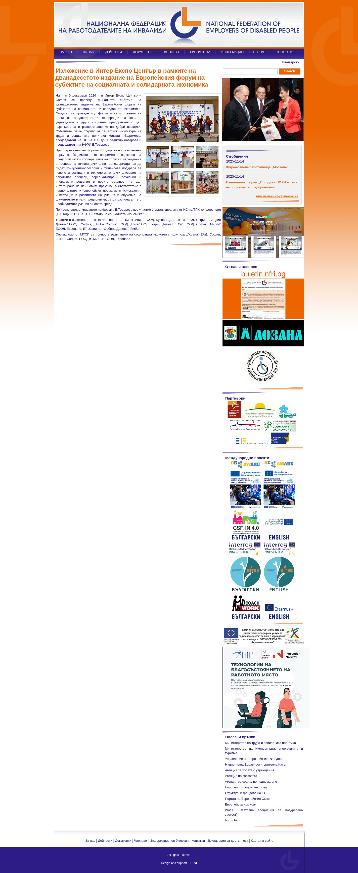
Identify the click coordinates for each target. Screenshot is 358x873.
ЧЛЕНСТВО (171, 52)
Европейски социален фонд (246, 787)
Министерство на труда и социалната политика (260, 743)
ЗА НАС (88, 52)
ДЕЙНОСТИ (113, 52)
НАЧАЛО (66, 52)
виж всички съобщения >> (277, 196)
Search (289, 71)
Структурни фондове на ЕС (245, 793)
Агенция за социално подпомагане (251, 781)
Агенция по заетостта (241, 776)
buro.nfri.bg (233, 820)
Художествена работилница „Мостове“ (257, 167)
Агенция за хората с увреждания (249, 770)
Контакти (198, 840)
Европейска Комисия (241, 804)
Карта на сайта (262, 840)
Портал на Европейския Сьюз (247, 799)
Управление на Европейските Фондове (254, 759)
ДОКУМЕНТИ (142, 52)
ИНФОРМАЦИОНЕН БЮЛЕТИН (243, 52)
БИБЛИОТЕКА (200, 52)
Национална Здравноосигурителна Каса (255, 764)
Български (291, 62)
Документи (123, 840)
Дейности (105, 840)
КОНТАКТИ (284, 52)
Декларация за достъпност (228, 840)
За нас (90, 840)
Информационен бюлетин (169, 840)
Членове (140, 840)
